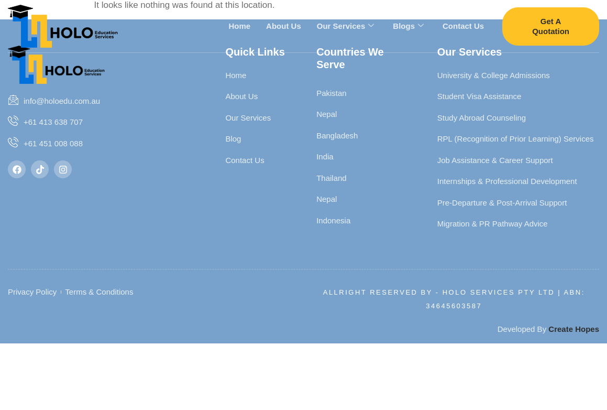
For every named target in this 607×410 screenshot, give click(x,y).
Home (239, 25)
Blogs (408, 25)
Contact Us (463, 25)
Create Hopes (573, 329)
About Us (283, 25)
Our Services (345, 25)
